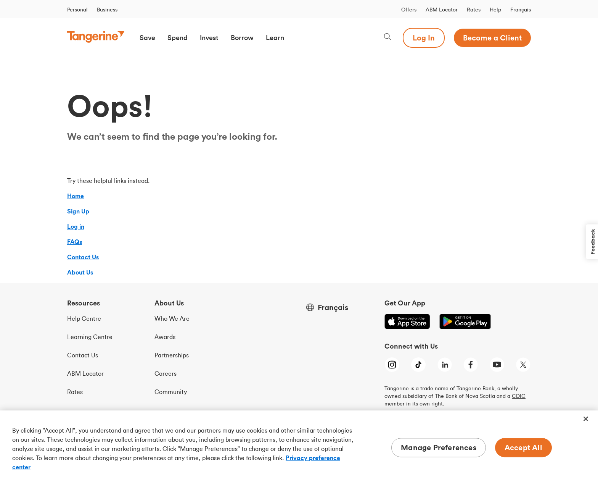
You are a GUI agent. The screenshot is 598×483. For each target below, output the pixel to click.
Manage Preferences (438, 447)
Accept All (523, 447)
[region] (299, 446)
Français (520, 9)
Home (75, 196)
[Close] (585, 418)
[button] (147, 37)
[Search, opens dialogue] (387, 37)
